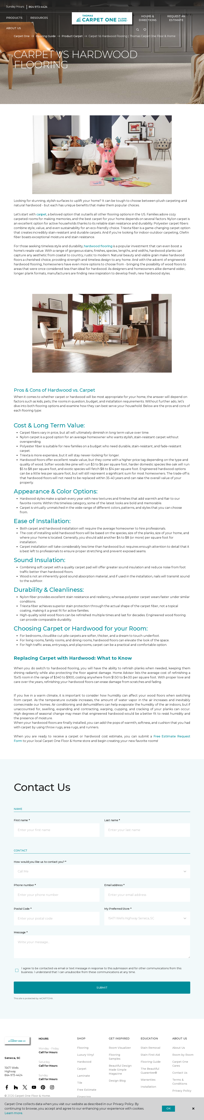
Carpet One (22, 36)
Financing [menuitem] (84, 1096)
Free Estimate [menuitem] (86, 1089)
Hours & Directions (147, 18)
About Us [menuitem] (178, 1047)
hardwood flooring (98, 246)
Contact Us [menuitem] (179, 1072)
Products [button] (14, 17)
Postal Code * (22, 908)
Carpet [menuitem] (81, 1068)
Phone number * (25, 885)
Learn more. (14, 1113)
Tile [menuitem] (79, 1082)
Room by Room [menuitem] (182, 1054)
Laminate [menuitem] (83, 1075)
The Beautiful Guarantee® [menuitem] (150, 1070)
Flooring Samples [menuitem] (114, 1056)
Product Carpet (72, 36)
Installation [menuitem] (148, 1086)
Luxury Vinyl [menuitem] (85, 1054)
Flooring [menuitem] (82, 1047)
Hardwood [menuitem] (84, 1061)
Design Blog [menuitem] (117, 1080)
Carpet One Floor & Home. (33, 1095)
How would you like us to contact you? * (40, 862)
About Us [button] (13, 28)
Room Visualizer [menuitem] (120, 1047)
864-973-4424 (38, 7)
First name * (22, 820)
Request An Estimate (176, 18)
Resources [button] (39, 17)
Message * (20, 932)
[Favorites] (144, 30)
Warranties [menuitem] (148, 1079)
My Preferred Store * (117, 908)
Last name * (112, 820)
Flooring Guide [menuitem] (151, 1061)
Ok (168, 1108)
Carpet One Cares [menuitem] (180, 1063)
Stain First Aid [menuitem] (150, 1054)
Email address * (114, 885)
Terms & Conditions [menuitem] (179, 1081)
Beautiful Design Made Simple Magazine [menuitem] (120, 1069)
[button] (137, 30)
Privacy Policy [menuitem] (181, 1090)
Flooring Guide (46, 36)
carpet (41, 214)
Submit (102, 987)
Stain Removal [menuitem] (150, 1047)
